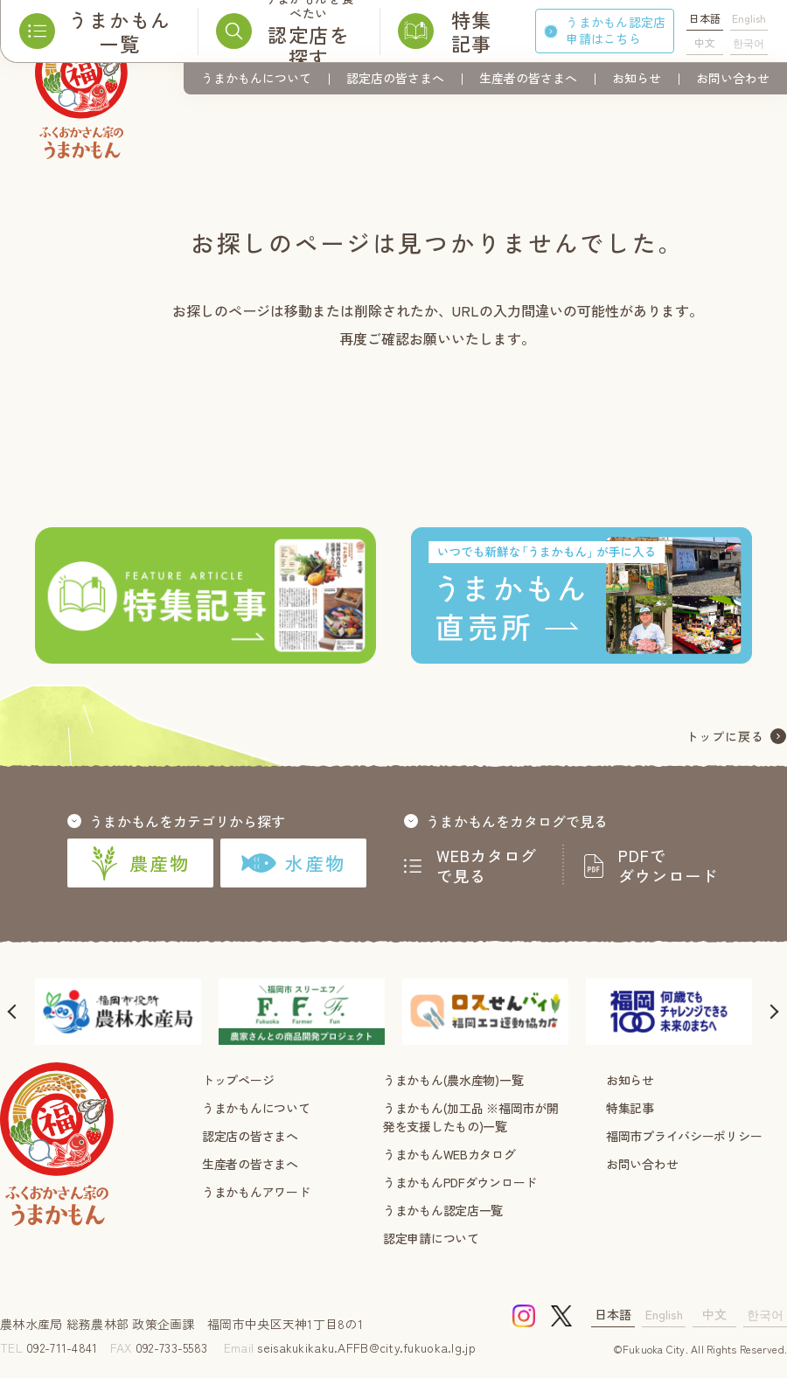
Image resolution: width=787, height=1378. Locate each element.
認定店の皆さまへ (395, 78)
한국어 (748, 42)
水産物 (293, 863)
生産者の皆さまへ (528, 78)
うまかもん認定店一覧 (443, 1210)
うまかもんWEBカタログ (449, 1154)
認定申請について (431, 1238)
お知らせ (636, 78)
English (749, 17)
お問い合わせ (733, 78)
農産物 (140, 863)
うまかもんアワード (256, 1192)
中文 (704, 42)
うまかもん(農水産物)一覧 (453, 1080)
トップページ (238, 1080)
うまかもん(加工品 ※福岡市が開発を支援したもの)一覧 (471, 1117)
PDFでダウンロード (668, 866)
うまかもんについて (256, 78)
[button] (13, 1011)
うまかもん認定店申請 (615, 30)
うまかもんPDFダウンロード (460, 1182)
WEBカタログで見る (487, 866)
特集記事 (630, 1108)
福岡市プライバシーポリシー (684, 1136)
